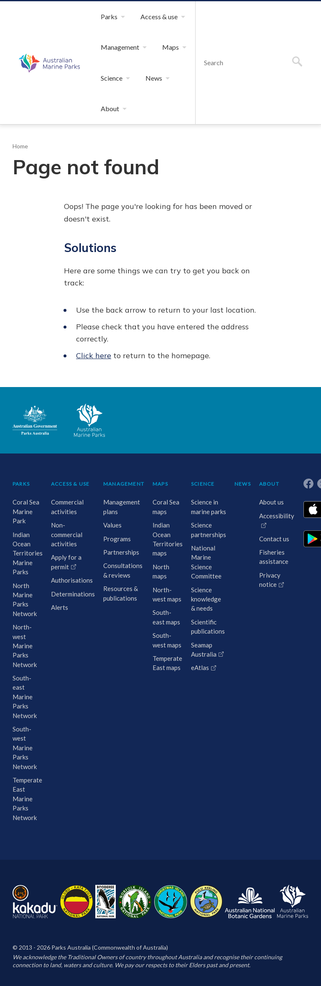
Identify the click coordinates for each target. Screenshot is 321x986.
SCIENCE (202, 490)
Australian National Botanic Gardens (250, 907)
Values (110, 530)
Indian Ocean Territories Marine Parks (26, 559)
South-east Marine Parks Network (24, 702)
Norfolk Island (135, 907)
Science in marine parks (203, 517)
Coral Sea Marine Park (27, 517)
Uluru (76, 907)
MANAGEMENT (122, 490)
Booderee (105, 907)
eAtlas (197, 682)
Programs (114, 544)
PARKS (22, 490)
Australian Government (35, 426)
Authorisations (70, 591)
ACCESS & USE (66, 491)
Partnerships (118, 557)
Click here (91, 361)
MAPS (159, 490)
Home (20, 176)
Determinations (72, 604)
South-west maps (160, 660)
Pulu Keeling (206, 907)
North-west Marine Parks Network (24, 651)
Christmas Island (170, 907)
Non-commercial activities (67, 545)
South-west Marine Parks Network (24, 753)
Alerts (58, 618)
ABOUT (267, 490)
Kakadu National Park (35, 907)
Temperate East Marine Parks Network (27, 804)
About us (269, 507)
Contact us (272, 544)
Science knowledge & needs (204, 614)
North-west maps (159, 605)
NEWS (240, 490)
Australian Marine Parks (48, 77)
